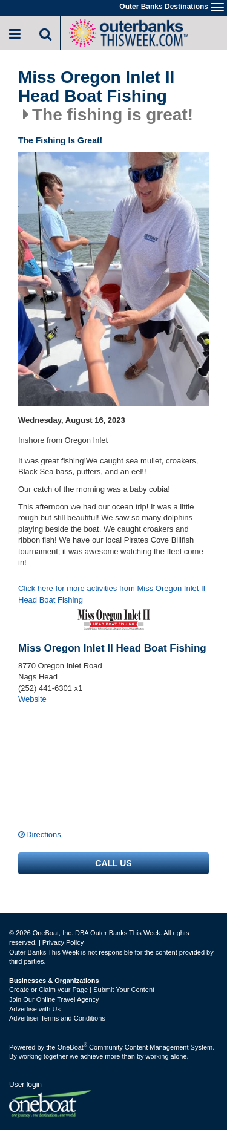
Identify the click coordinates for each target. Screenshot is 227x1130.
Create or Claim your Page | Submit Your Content (81, 989)
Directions (43, 834)
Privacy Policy (63, 942)
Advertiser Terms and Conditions (57, 1018)
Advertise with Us (35, 1009)
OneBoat (73, 1047)
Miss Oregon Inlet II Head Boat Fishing (96, 86)
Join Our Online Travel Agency (54, 999)
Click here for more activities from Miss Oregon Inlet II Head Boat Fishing (111, 594)
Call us (113, 863)
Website (32, 699)
